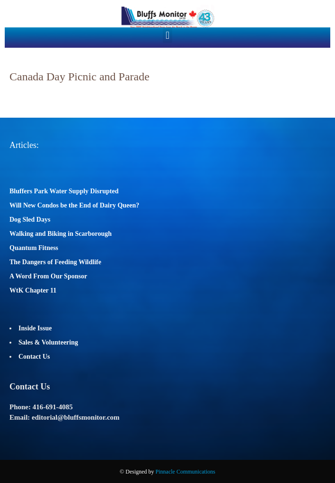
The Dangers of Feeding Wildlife (55, 262)
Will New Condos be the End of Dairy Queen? (74, 205)
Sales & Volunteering (48, 342)
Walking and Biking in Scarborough (60, 233)
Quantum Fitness (33, 247)
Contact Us (34, 356)
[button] (167, 35)
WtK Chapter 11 (32, 290)
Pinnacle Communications (185, 471)
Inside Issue (35, 328)
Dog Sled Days (29, 219)
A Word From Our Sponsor (48, 276)
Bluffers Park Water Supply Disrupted (64, 191)
